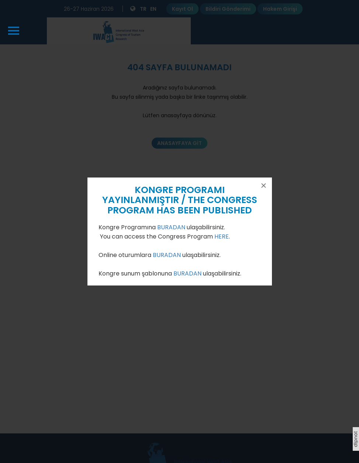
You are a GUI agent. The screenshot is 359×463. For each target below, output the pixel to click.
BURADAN (172, 227)
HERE (221, 236)
